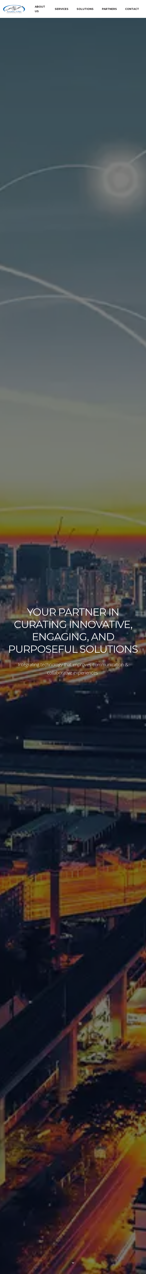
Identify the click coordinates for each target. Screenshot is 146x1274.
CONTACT (132, 8)
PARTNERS (109, 8)
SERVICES (61, 8)
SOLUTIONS (85, 8)
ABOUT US (40, 9)
